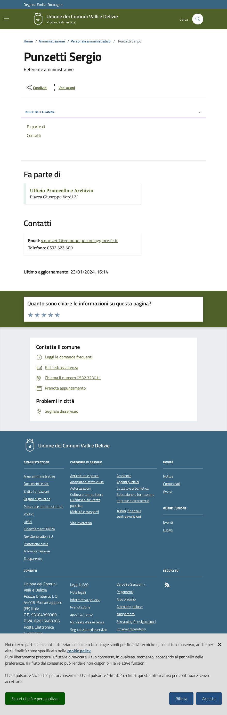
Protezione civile (36, 544)
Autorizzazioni (80, 488)
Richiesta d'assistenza (87, 622)
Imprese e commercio (133, 501)
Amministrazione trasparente (130, 610)
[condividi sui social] (36, 87)
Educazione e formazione (135, 494)
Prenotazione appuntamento (81, 610)
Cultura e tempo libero (86, 494)
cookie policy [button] (79, 651)
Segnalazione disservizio (88, 629)
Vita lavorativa (81, 523)
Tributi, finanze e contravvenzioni (129, 513)
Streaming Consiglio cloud (136, 621)
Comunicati (171, 484)
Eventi (168, 522)
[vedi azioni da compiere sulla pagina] (62, 87)
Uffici (28, 522)
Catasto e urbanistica (133, 488)
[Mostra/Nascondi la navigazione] (6, 18)
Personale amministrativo (90, 41)
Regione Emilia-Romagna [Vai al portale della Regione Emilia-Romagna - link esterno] (43, 4)
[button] (219, 643)
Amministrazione (52, 41)
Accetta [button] (209, 698)
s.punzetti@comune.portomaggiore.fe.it (79, 240)
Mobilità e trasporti (84, 512)
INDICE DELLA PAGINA (113, 112)
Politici (29, 514)
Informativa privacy (85, 600)
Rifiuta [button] (181, 698)
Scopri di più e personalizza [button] (35, 698)
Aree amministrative (39, 476)
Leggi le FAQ (79, 584)
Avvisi (167, 491)
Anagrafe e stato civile (87, 482)
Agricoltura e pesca (84, 476)
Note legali (78, 592)
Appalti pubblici (128, 482)
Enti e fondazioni (36, 491)
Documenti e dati (36, 484)
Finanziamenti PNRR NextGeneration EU (39, 532)
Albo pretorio (126, 599)
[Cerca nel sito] (197, 19)
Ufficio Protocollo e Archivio (61, 190)
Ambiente (124, 476)
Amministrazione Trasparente (37, 554)
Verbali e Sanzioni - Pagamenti (131, 587)
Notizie (168, 476)
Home (28, 41)
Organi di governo (37, 499)
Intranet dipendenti (131, 629)
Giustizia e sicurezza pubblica (85, 502)
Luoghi (168, 530)
